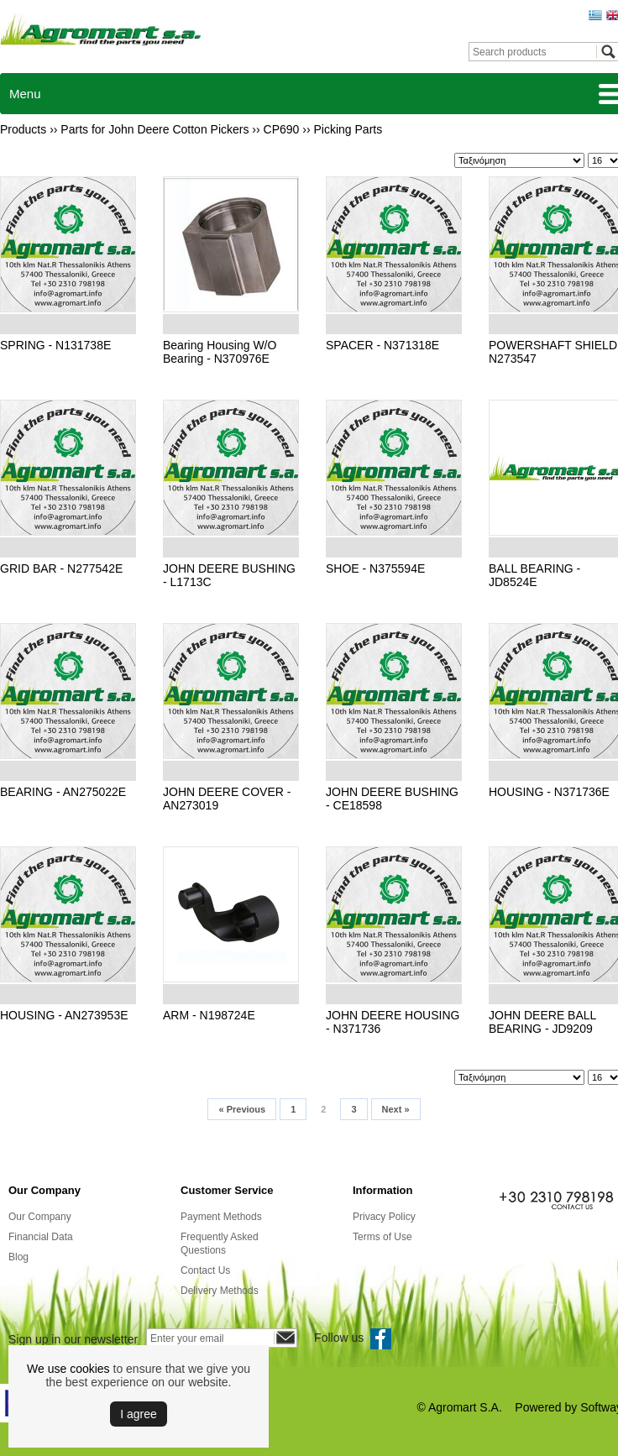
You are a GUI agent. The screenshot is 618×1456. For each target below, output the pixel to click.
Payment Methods (221, 1217)
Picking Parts (348, 129)
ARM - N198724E (209, 1015)
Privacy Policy (384, 1217)
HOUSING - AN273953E (64, 1015)
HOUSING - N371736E (549, 792)
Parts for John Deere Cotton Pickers (154, 129)
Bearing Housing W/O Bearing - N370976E (219, 351)
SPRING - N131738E (55, 345)
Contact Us (205, 1270)
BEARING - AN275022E (63, 792)
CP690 (282, 129)
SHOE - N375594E (375, 568)
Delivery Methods (220, 1290)
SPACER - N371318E (382, 345)
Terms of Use (382, 1237)
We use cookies (68, 1368)
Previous (241, 1109)
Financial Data (40, 1237)
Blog (18, 1257)
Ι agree (138, 1414)
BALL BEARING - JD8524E (534, 575)
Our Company (39, 1217)
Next (396, 1109)
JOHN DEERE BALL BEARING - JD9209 (542, 1021)
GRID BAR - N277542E (61, 568)
